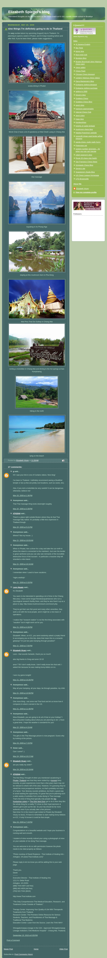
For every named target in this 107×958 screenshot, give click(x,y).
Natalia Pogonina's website (86, 133)
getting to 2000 (81, 92)
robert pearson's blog (84, 155)
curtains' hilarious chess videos (88, 78)
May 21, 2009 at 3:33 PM (22, 582)
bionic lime (80, 51)
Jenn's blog (80, 116)
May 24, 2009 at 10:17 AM (23, 756)
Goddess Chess (82, 98)
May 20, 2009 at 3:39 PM (22, 509)
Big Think (79, 48)
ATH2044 (16, 514)
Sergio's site (80, 169)
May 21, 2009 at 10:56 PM (23, 693)
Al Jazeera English (83, 44)
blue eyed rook (81, 55)
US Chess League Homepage (87, 175)
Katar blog (80, 119)
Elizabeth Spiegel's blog (29, 12)
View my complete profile (86, 192)
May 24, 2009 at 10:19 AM (23, 769)
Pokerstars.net (81, 146)
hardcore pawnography (85, 109)
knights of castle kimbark (85, 126)
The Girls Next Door (37, 802)
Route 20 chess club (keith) (86, 158)
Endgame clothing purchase (86, 88)
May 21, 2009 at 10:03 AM (23, 540)
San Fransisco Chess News (86, 162)
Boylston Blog (81, 58)
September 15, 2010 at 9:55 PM (25, 935)
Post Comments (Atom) (23, 954)
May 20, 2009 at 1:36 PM (22, 496)
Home (36, 949)
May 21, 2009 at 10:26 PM (23, 680)
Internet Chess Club (83, 112)
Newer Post (8, 949)
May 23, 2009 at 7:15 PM (22, 743)
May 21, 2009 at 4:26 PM (22, 627)
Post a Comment (13, 940)
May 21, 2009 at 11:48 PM (23, 709)
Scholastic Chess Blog (84, 165)
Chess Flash (80, 71)
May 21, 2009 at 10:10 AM (23, 564)
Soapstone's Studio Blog (85, 172)
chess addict (80, 68)
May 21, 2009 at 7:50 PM (22, 646)
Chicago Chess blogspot (85, 74)
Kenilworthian (81, 122)
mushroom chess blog (84, 129)
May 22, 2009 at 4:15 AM (22, 727)
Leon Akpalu (18, 587)
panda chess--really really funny (88, 142)
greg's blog (80, 105)
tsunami (54, 780)
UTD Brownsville (82, 179)
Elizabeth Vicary (19, 650)
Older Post (63, 949)
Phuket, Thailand (19, 780)
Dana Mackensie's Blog (85, 81)
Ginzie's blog (81, 95)
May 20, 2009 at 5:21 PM (22, 527)
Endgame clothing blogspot (86, 85)
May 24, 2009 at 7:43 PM (22, 822)
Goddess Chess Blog (84, 102)
